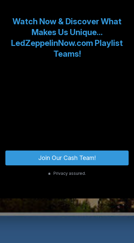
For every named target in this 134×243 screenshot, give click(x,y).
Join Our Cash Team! (67, 157)
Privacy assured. (67, 173)
